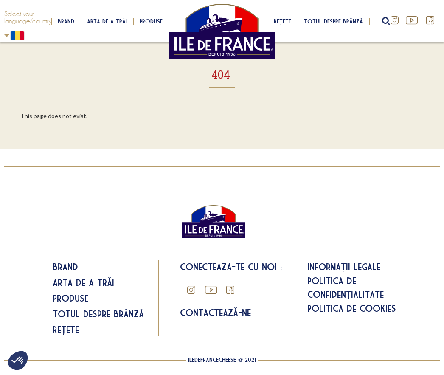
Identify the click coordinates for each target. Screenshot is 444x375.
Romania (6, 35)
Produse (151, 21)
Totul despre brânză (333, 21)
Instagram (395, 20)
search (385, 21)
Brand (66, 21)
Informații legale (343, 266)
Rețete (282, 21)
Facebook (430, 20)
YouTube (413, 20)
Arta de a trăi (107, 21)
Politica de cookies (351, 308)
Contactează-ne (215, 312)
